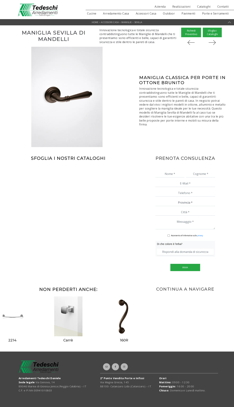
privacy (200, 235)
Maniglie (126, 22)
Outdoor (169, 13)
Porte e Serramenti (215, 13)
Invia (185, 267)
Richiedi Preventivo (191, 32)
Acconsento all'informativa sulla (187, 235)
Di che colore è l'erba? (169, 244)
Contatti (223, 7)
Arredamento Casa (116, 13)
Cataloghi (204, 7)
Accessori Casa (146, 13)
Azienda (160, 7)
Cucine (91, 13)
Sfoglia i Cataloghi (212, 32)
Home (95, 22)
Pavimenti (188, 13)
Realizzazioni (181, 7)
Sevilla (138, 22)
